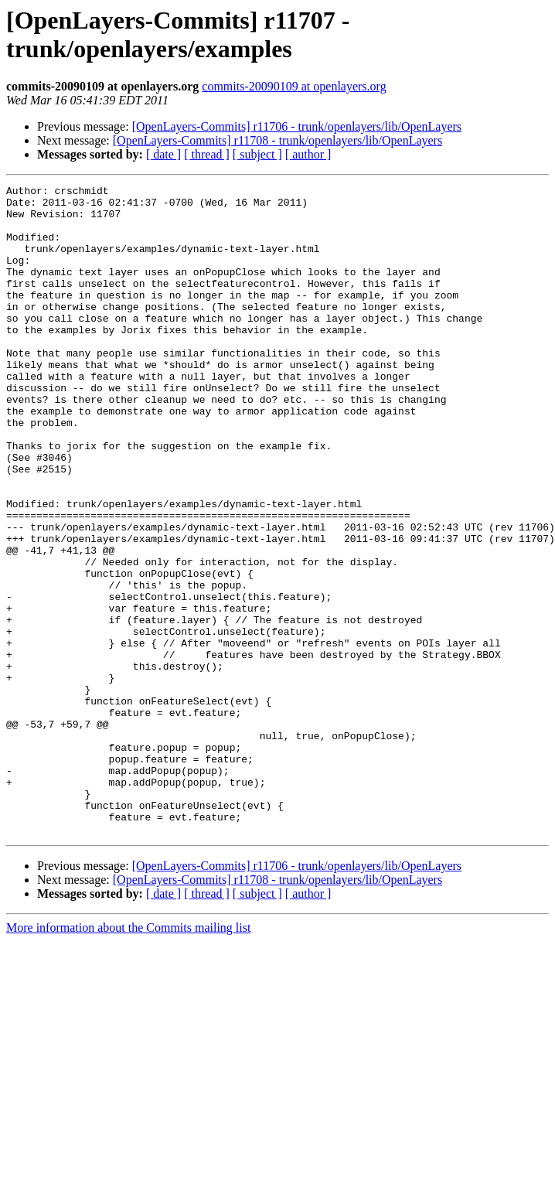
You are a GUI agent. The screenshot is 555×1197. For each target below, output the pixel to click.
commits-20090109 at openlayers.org (294, 86)
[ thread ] (207, 154)
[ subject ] (257, 154)
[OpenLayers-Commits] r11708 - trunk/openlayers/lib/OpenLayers (277, 140)
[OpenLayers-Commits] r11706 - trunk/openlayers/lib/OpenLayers (296, 126)
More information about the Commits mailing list (128, 1057)
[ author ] (308, 154)
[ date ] (163, 154)
